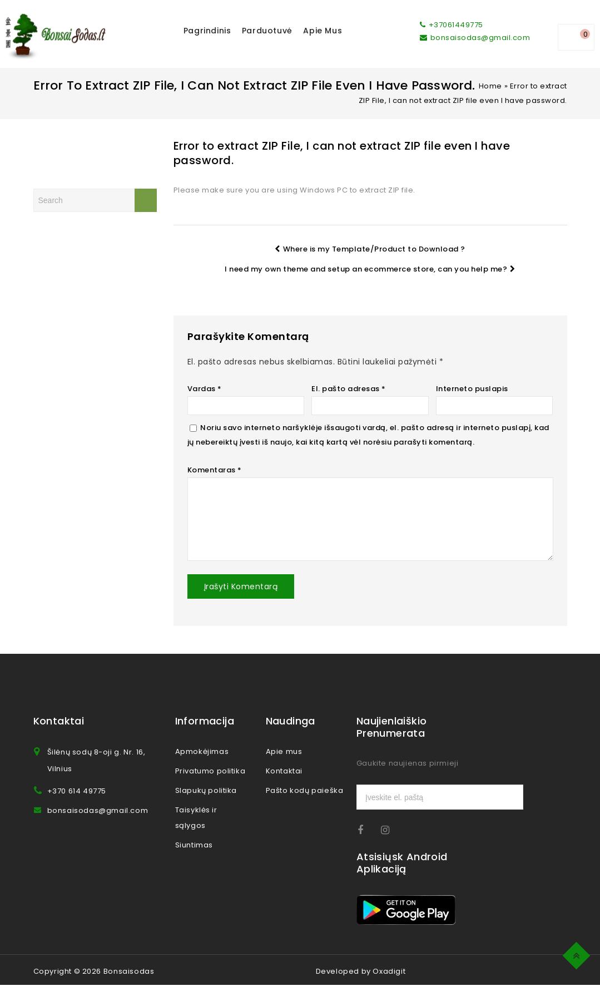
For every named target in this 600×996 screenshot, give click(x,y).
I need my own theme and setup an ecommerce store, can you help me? (370, 269)
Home (490, 86)
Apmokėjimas (202, 762)
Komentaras (214, 470)
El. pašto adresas (348, 388)
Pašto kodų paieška (305, 801)
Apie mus (322, 30)
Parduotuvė (267, 30)
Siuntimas (194, 856)
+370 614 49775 (76, 802)
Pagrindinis (207, 30)
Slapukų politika (206, 801)
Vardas (204, 388)
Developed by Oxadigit (361, 982)
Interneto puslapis (472, 388)
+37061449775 (451, 24)
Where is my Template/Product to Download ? (370, 249)
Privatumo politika (210, 782)
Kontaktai (284, 782)
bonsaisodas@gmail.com (475, 37)
